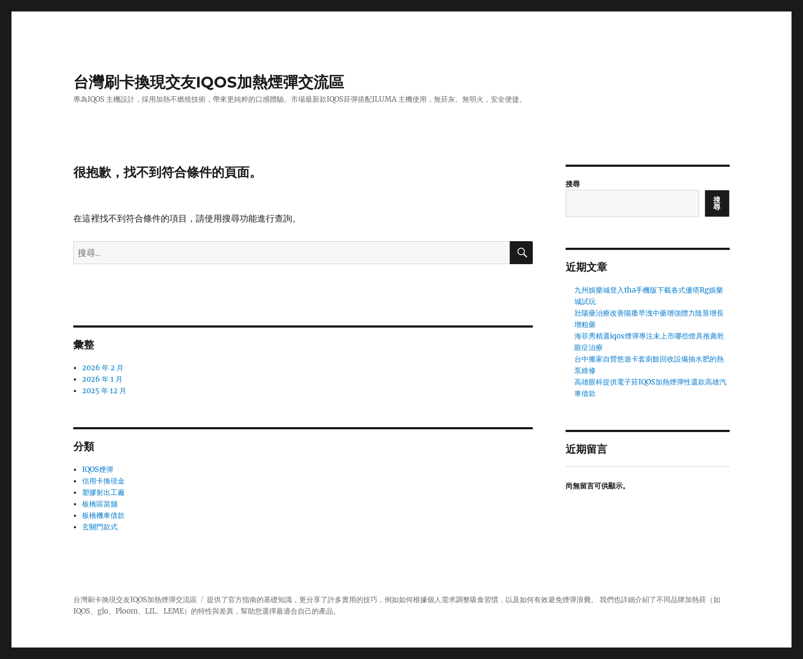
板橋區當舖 (100, 504)
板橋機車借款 (103, 515)
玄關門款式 (100, 527)
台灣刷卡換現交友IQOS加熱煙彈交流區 (208, 82)
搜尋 (573, 184)
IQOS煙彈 (97, 469)
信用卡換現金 (103, 481)
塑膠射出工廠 (103, 492)
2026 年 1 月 (102, 379)
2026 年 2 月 (103, 367)
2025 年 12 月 (104, 390)
